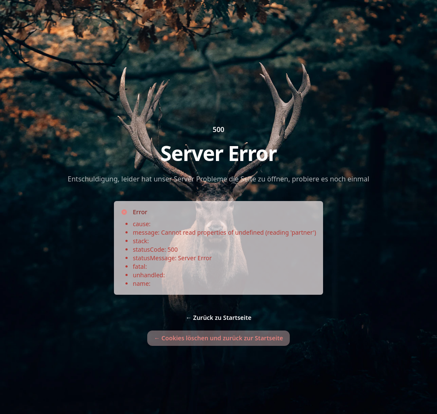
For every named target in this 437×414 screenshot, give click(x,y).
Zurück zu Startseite (218, 317)
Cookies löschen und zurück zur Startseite (218, 338)
